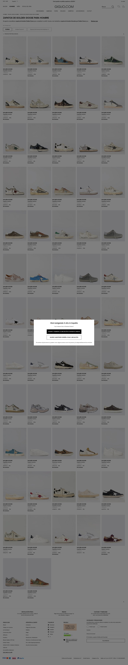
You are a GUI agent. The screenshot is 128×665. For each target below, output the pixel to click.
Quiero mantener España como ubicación (64, 337)
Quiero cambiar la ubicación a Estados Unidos (64, 331)
